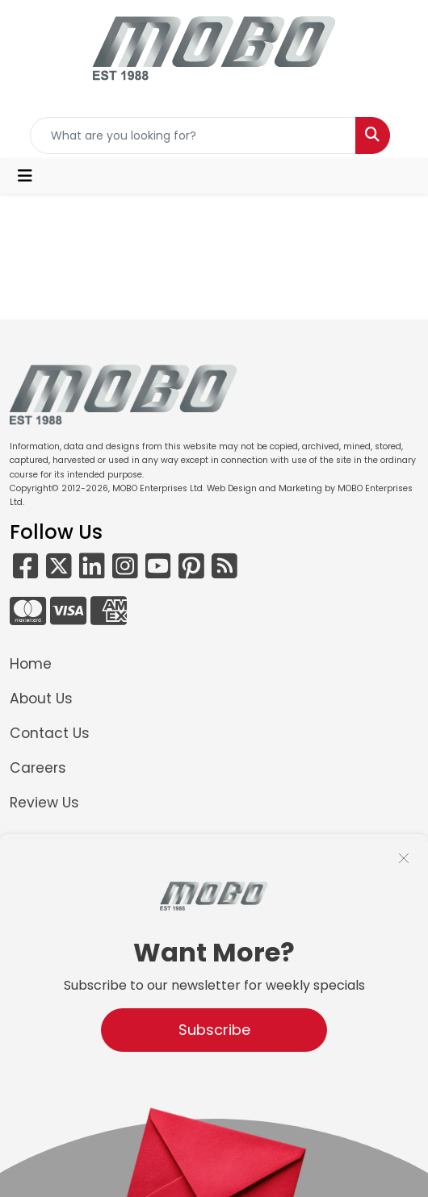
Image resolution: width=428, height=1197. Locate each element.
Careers (38, 768)
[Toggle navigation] (25, 176)
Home (31, 664)
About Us (41, 698)
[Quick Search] (192, 135)
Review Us (44, 802)
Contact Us (50, 733)
